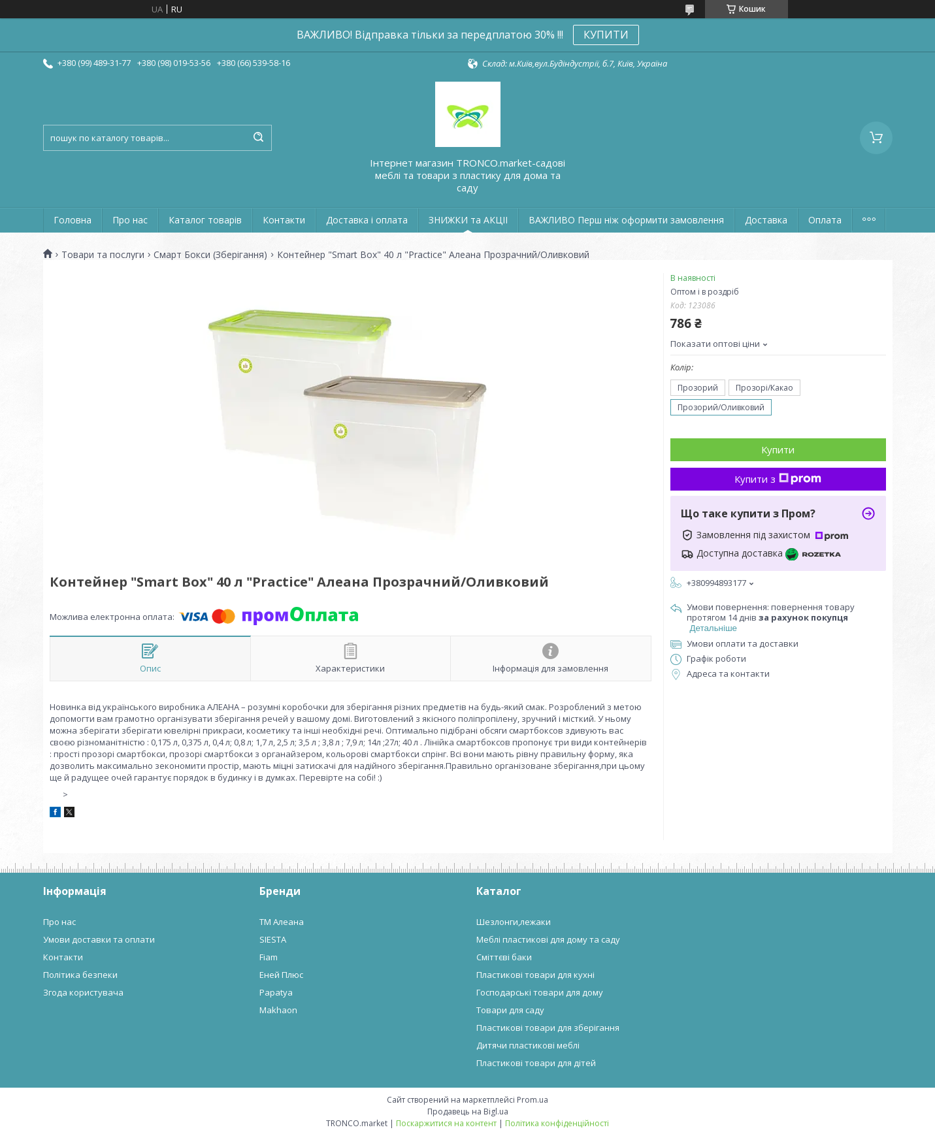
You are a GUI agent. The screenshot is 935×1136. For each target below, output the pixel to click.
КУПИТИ (606, 34)
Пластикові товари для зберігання (547, 1027)
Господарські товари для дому (539, 992)
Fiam (268, 957)
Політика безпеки (80, 975)
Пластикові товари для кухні (535, 975)
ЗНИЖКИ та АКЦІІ (468, 220)
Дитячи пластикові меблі (528, 1045)
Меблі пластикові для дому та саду (548, 939)
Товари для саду (510, 1010)
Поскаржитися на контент (446, 1123)
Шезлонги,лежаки (513, 922)
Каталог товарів (205, 220)
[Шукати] (259, 138)
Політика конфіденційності (557, 1123)
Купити (778, 449)
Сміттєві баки (504, 957)
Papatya (276, 992)
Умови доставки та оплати (99, 939)
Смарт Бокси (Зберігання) (210, 255)
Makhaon (278, 1010)
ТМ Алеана (281, 922)
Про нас (130, 220)
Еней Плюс (281, 975)
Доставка (766, 220)
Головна (72, 220)
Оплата (825, 220)
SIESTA (272, 939)
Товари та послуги (102, 255)
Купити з (777, 478)
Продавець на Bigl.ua (467, 1111)
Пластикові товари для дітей (536, 1063)
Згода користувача (83, 992)
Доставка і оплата (367, 220)
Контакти (284, 220)
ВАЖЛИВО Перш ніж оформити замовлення (626, 220)
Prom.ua (532, 1099)
